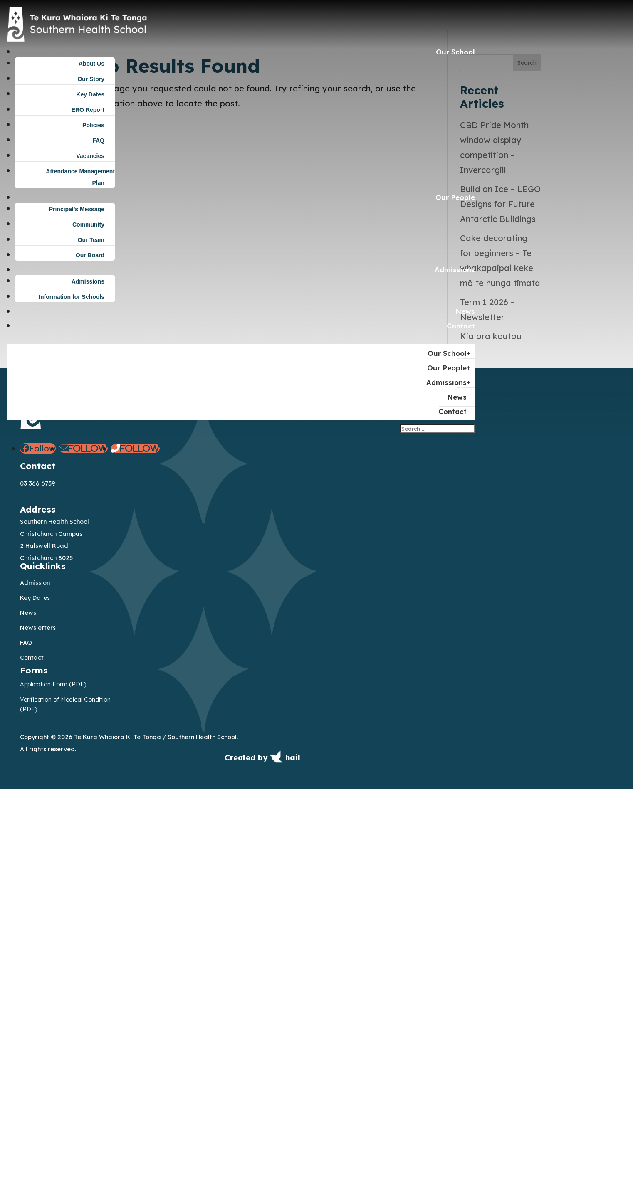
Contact (461, 325)
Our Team (91, 240)
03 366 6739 (37, 896)
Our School (455, 51)
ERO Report (88, 109)
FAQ (98, 140)
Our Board (90, 255)
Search (527, 474)
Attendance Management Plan (80, 177)
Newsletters (38, 1039)
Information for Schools (71, 296)
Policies (93, 125)
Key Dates (90, 94)
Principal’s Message (76, 209)
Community (88, 224)
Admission (35, 995)
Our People (455, 197)
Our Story (90, 79)
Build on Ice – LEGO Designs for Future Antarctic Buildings (500, 616)
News (465, 311)
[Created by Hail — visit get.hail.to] (262, 1172)
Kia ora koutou (491, 748)
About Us (91, 63)
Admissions (455, 269)
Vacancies (90, 156)
